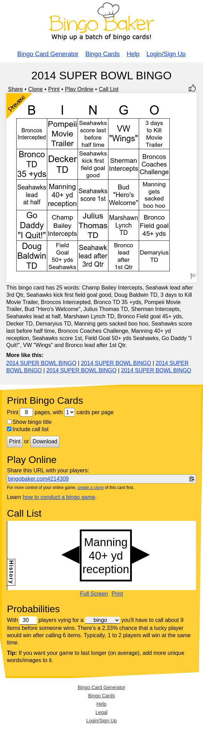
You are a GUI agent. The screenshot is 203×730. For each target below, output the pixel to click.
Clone (35, 89)
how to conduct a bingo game (59, 497)
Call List (109, 89)
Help (133, 54)
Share (15, 89)
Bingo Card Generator (47, 54)
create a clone (90, 487)
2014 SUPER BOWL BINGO (41, 363)
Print (54, 89)
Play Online (79, 89)
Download (45, 441)
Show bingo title (29, 422)
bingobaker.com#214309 (38, 479)
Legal (101, 712)
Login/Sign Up (166, 54)
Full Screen (94, 594)
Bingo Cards (102, 54)
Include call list (28, 429)
